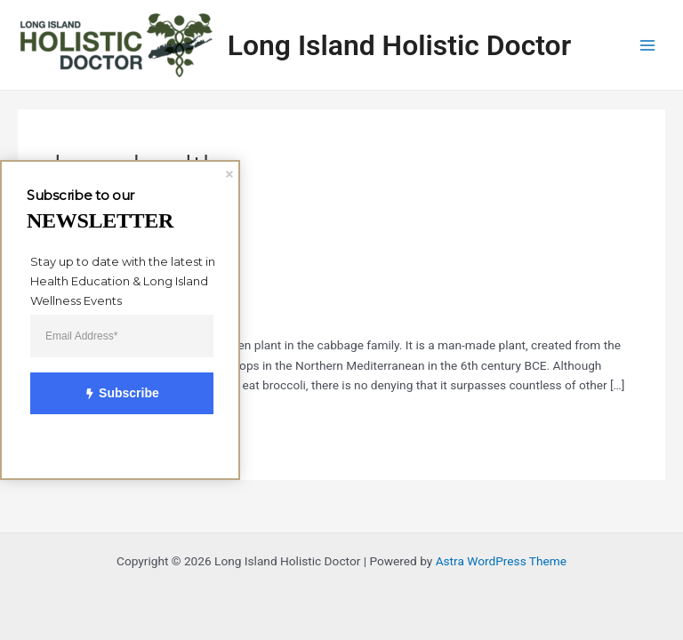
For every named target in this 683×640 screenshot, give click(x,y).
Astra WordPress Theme (501, 561)
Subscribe (111, 393)
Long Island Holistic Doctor (399, 45)
